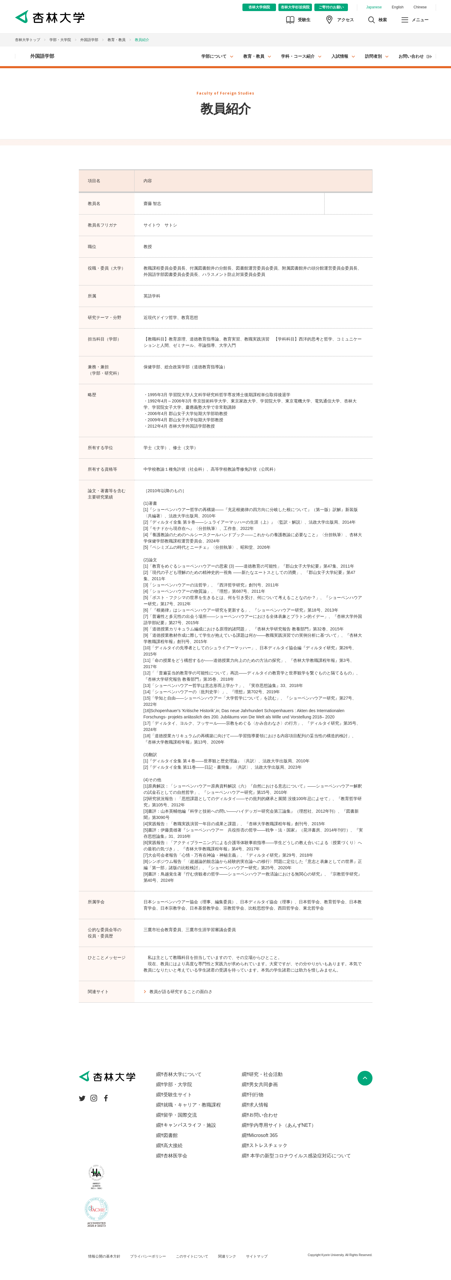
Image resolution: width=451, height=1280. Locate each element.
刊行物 (256, 1094)
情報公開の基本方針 (104, 1256)
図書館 (170, 1135)
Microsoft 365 (263, 1135)
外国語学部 (89, 40)
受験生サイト (177, 1094)
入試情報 (339, 56)
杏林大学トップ (27, 40)
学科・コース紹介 (298, 56)
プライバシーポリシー (148, 1256)
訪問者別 (373, 56)
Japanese (374, 7)
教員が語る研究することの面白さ (181, 991)
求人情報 (258, 1104)
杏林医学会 (175, 1155)
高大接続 (172, 1145)
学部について (214, 56)
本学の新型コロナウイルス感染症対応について (300, 1155)
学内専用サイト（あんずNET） (282, 1125)
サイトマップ (257, 1256)
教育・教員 (253, 56)
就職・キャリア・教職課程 (192, 1104)
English (397, 7)
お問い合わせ (411, 56)
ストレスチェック (268, 1145)
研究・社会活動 (266, 1074)
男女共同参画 (263, 1084)
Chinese (420, 7)
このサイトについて (192, 1256)
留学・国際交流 (180, 1115)
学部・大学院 (60, 40)
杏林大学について (182, 1074)
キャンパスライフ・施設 (189, 1125)
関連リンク (227, 1256)
